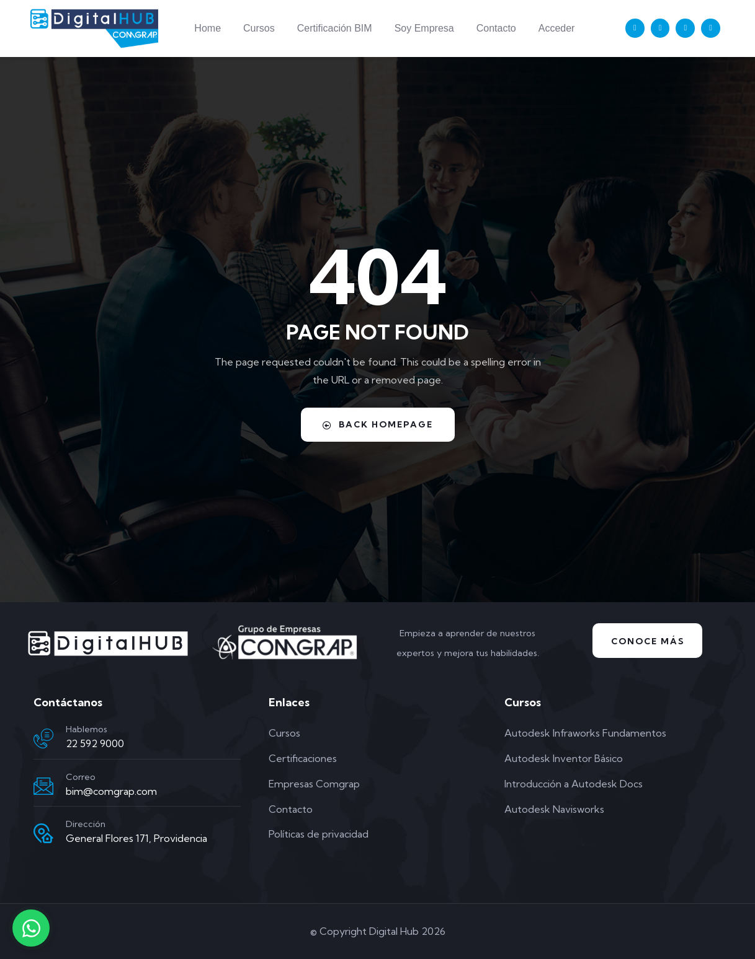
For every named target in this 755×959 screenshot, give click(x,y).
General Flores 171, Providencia (136, 838)
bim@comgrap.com (111, 791)
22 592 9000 (95, 743)
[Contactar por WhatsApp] (31, 928)
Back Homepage (377, 424)
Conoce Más (647, 641)
